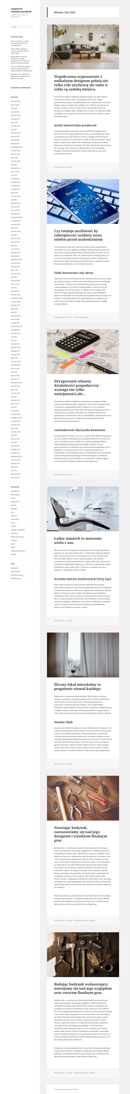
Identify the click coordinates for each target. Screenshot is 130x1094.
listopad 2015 (15, 453)
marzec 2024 (15, 172)
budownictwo (15, 502)
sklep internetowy (82, 317)
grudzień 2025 (15, 115)
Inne (12, 512)
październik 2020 (16, 298)
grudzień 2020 (15, 295)
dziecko (13, 505)
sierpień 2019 (15, 330)
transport (14, 540)
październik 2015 (16, 456)
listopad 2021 (15, 256)
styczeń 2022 (15, 249)
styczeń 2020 (15, 323)
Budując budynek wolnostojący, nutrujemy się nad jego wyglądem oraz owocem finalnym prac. (83, 988)
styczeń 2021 (15, 291)
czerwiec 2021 (15, 274)
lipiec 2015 (14, 467)
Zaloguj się (14, 568)
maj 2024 (14, 165)
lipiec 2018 (14, 358)
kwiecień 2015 (15, 474)
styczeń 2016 (15, 446)
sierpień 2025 (15, 119)
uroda (13, 544)
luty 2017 (14, 407)
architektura (15, 491)
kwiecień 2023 (15, 203)
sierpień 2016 (15, 425)
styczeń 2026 (15, 112)
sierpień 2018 (15, 354)
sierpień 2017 (15, 386)
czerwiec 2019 (15, 333)
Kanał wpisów (15, 571)
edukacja (14, 509)
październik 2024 (16, 147)
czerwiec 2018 (15, 361)
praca (13, 523)
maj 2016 (14, 435)
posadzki (92, 920)
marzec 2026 (15, 105)
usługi (13, 547)
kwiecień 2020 (15, 316)
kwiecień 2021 (15, 281)
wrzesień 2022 (16, 221)
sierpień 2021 (15, 267)
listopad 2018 (15, 351)
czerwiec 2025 (15, 126)
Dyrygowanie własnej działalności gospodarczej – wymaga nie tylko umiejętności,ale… (77, 387)
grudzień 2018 (15, 347)
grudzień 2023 (15, 182)
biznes (13, 498)
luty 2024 (14, 175)
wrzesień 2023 (16, 186)
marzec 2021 (15, 284)
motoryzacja (15, 519)
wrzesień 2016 (16, 421)
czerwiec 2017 (15, 393)
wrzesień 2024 (16, 151)
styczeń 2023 (15, 210)
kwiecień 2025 (15, 133)
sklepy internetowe (17, 537)
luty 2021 (14, 288)
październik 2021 (16, 260)
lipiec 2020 (14, 309)
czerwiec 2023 (15, 196)
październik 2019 (16, 326)
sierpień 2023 (15, 189)
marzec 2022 (15, 242)
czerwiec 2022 (15, 231)
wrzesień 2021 (16, 263)
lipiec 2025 (14, 122)
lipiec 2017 (14, 390)
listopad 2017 (15, 379)
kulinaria (14, 516)
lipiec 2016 (14, 428)
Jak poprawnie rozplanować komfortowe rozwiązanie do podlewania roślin (20, 76)
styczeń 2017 (15, 411)
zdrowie (13, 554)
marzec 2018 (15, 369)
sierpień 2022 (15, 224)
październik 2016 (16, 418)
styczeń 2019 (15, 344)
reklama (14, 526)
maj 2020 (14, 312)
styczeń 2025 (15, 140)
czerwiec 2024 (15, 161)
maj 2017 (14, 397)
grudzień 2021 (15, 252)
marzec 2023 (15, 207)
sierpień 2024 (15, 154)
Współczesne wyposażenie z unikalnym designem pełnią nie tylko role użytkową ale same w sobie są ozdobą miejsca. (81, 82)
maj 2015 (14, 470)
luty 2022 (14, 245)
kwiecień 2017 (15, 400)
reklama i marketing (18, 530)
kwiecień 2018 (15, 365)
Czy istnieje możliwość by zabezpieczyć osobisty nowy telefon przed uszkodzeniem (78, 235)
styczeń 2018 (15, 376)
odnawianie (84, 920)
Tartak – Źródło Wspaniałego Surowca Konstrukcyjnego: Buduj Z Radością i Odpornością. (21, 68)
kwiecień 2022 (15, 238)
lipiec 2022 (14, 228)
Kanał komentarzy (17, 575)
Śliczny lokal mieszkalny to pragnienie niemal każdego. (78, 686)
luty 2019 (14, 340)
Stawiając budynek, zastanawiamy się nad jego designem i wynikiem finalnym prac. (80, 834)
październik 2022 (16, 217)
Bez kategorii (15, 495)
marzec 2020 (15, 319)
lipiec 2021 (14, 270)
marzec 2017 (15, 404)
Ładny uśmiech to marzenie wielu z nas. (78, 540)
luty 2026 (14, 108)
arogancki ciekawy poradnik (21, 10)
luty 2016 (14, 442)
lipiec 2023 (14, 193)
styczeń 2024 (15, 179)
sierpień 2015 (15, 463)
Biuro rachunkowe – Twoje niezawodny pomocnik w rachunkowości (20, 43)
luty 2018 (14, 372)
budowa (77, 920)
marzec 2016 (15, 439)
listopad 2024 (15, 143)
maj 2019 (14, 337)
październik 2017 (16, 383)
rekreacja (14, 533)
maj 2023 (14, 200)
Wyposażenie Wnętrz (18, 551)
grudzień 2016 (15, 414)
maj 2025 (14, 129)
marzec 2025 (15, 136)
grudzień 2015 (15, 449)
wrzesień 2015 (16, 460)
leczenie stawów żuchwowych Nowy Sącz (82, 579)
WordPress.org (16, 578)
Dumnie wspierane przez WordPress (66, 1089)
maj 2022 (14, 235)
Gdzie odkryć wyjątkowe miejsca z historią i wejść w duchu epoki (20, 51)
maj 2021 (14, 277)
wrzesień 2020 (16, 302)
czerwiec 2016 (15, 432)
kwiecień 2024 (15, 168)
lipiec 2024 (14, 158)
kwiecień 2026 (15, 101)
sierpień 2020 (15, 305)
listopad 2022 (15, 214)
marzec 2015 (15, 477)
